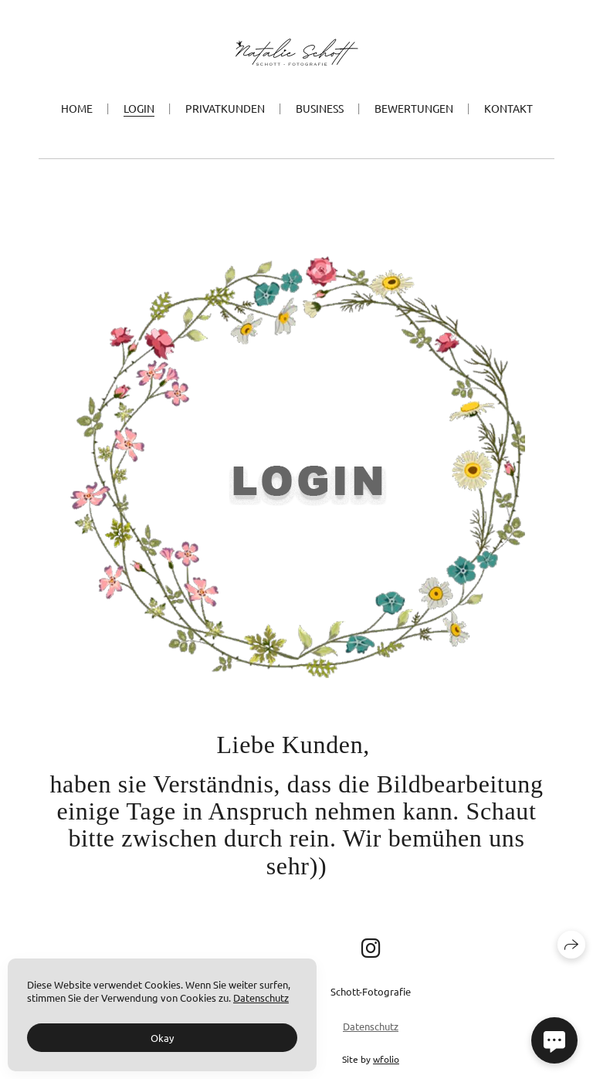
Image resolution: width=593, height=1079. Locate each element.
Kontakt (508, 108)
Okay (162, 1037)
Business (320, 108)
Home (77, 108)
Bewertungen (413, 108)
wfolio (386, 1059)
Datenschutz (370, 1026)
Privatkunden (225, 108)
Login (139, 108)
